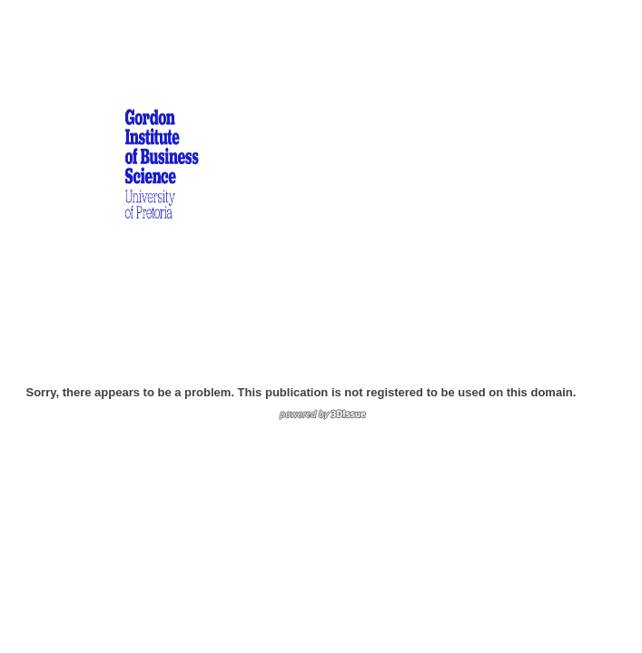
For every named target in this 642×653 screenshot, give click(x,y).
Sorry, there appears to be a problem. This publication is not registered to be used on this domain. (301, 392)
